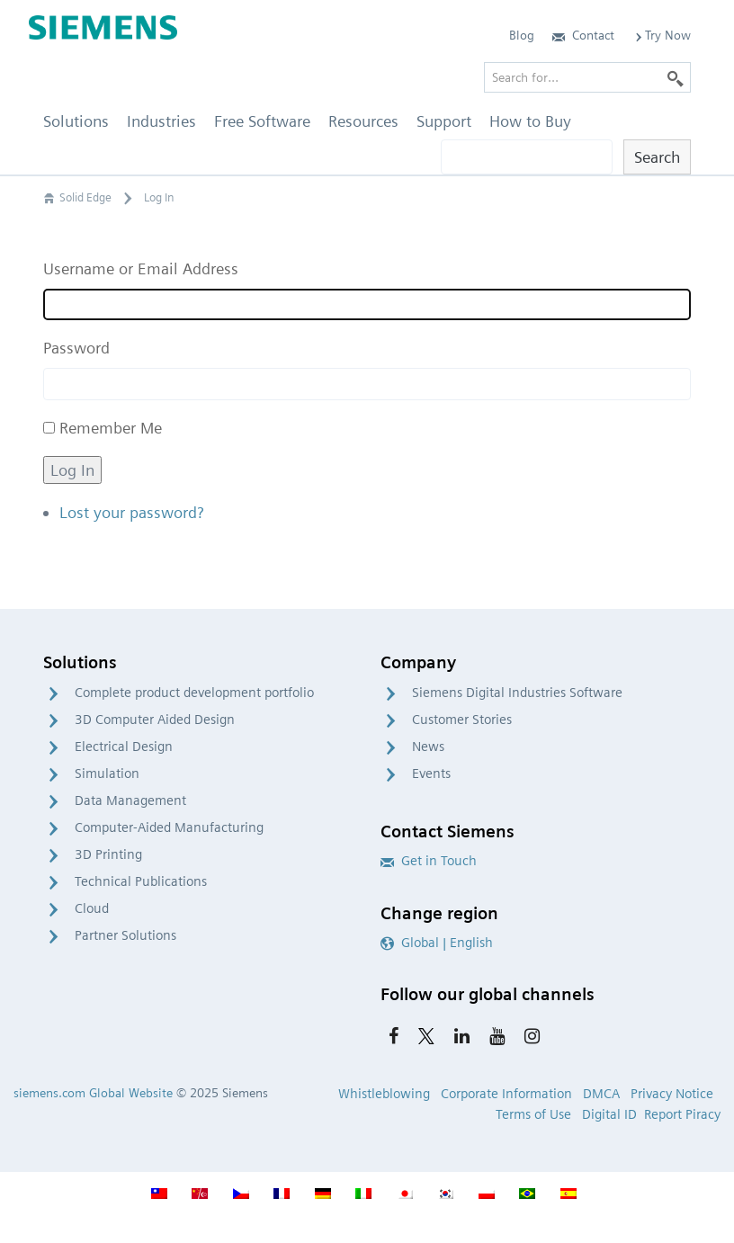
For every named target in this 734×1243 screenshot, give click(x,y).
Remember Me (110, 427)
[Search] (675, 77)
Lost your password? (131, 512)
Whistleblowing (384, 1094)
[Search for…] (587, 77)
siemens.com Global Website (93, 1093)
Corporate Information (506, 1094)
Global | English (436, 942)
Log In (72, 470)
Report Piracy (682, 1114)
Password (76, 347)
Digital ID (609, 1114)
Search (657, 157)
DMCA (601, 1094)
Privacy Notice (672, 1094)
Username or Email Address (140, 268)
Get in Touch (428, 861)
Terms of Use (533, 1114)
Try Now (661, 35)
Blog (521, 35)
